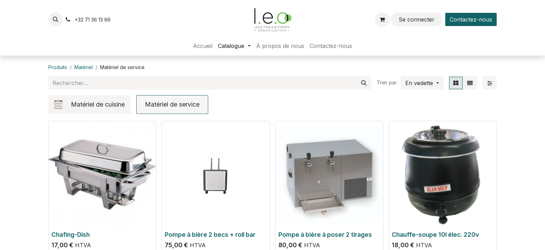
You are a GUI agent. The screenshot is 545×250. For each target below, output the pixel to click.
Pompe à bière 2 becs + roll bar (210, 234)
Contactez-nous (471, 19)
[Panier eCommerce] (382, 19)
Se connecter (416, 19)
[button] (55, 19)
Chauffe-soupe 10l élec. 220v (435, 234)
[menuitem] (202, 46)
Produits (57, 67)
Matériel (83, 67)
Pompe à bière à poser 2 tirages (325, 234)
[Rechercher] (364, 83)
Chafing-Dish (70, 234)
